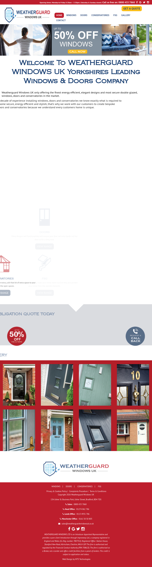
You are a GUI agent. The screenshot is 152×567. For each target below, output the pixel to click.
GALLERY (125, 15)
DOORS (83, 15)
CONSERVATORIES (100, 15)
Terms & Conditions (98, 491)
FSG (115, 15)
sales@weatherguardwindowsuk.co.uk (78, 523)
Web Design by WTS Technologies (76, 559)
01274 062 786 (82, 509)
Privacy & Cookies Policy (56, 491)
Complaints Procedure (78, 491)
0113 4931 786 (83, 514)
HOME (59, 15)
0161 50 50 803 (85, 519)
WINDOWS (71, 15)
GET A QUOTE (131, 8)
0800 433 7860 (127, 2)
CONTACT (61, 20)
